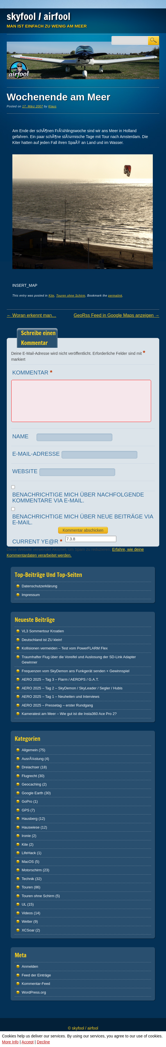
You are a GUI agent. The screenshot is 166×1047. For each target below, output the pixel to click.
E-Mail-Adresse (36, 454)
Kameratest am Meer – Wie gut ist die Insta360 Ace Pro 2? (69, 714)
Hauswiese (31, 827)
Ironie (26, 836)
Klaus (52, 106)
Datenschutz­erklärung (39, 586)
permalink (115, 295)
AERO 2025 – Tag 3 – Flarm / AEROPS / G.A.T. (60, 679)
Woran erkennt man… (31, 315)
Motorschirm (32, 870)
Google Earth (32, 793)
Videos (27, 913)
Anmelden (30, 966)
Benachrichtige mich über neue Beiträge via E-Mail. (82, 519)
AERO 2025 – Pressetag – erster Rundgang (57, 705)
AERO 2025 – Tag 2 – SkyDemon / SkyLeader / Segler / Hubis (72, 688)
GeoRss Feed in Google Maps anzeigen (116, 315)
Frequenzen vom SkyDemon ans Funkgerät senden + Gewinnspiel (75, 671)
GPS (25, 810)
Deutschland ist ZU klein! (42, 640)
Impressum (31, 595)
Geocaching (31, 784)
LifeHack (29, 853)
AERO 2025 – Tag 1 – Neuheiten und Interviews (60, 696)
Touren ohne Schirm (70, 295)
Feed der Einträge (36, 975)
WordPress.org (34, 992)
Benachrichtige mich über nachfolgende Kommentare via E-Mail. (78, 497)
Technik (28, 879)
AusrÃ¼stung (33, 759)
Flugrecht (29, 776)
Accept (28, 1042)
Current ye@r (38, 541)
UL (24, 904)
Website (25, 471)
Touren (27, 887)
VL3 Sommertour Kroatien (43, 631)
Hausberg (29, 818)
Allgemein (30, 750)
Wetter (27, 921)
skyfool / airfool (39, 16)
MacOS (28, 861)
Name (20, 436)
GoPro (27, 801)
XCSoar (28, 930)
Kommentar (33, 372)
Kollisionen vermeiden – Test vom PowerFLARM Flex (65, 648)
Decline (43, 1042)
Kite (51, 295)
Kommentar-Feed (36, 983)
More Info (10, 1042)
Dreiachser (30, 767)
